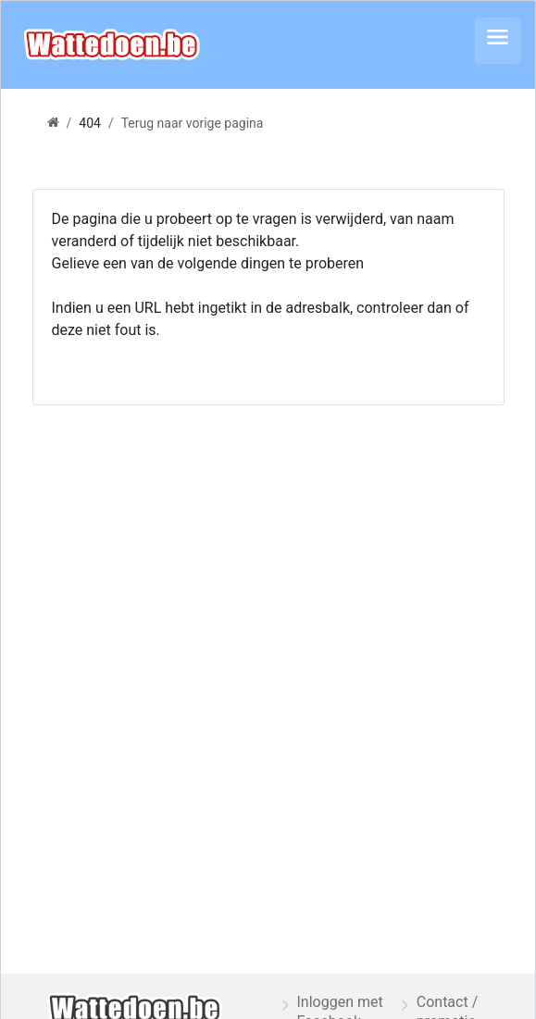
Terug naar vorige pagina (192, 123)
